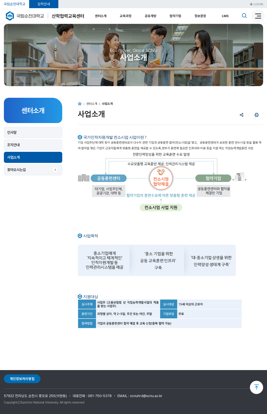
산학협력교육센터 (68, 16)
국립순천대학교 (14, 4)
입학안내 (44, 4)
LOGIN (256, 4)
